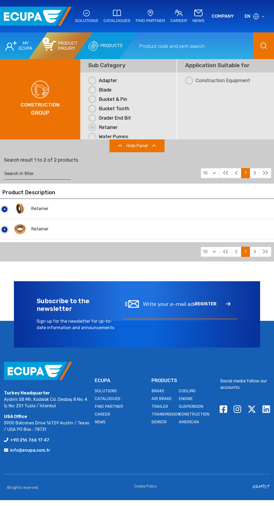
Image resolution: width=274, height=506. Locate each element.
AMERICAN (189, 427)
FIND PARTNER (109, 412)
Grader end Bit (109, 118)
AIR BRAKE (161, 404)
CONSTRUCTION (194, 420)
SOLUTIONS (106, 396)
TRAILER (159, 412)
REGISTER (213, 310)
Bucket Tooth (108, 109)
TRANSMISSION (165, 420)
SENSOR (159, 427)
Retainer (102, 127)
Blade (100, 90)
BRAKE (157, 396)
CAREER (102, 420)
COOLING (187, 396)
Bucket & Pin (107, 99)
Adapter (102, 81)
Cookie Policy (145, 492)
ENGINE (186, 404)
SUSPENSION (191, 412)
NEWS (100, 427)
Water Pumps (108, 137)
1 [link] (245, 173)
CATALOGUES (107, 404)
